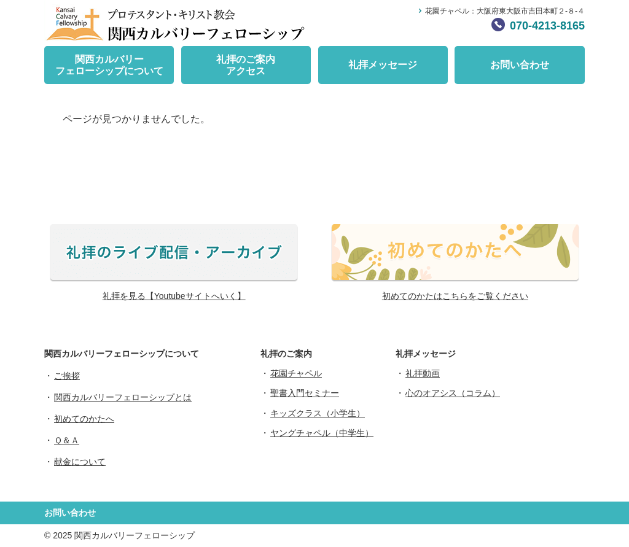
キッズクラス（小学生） (317, 413)
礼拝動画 (422, 373)
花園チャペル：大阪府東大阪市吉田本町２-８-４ (505, 11)
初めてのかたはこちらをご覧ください (455, 296)
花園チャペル (296, 373)
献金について (80, 462)
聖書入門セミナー (304, 393)
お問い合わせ (519, 65)
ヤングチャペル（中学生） (321, 433)
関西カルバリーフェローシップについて (109, 65)
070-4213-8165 (547, 25)
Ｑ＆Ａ (66, 440)
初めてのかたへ (84, 419)
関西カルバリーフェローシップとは (123, 397)
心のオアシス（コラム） (452, 393)
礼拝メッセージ (382, 65)
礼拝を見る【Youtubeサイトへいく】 (174, 296)
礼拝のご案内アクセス (245, 65)
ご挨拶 (67, 376)
